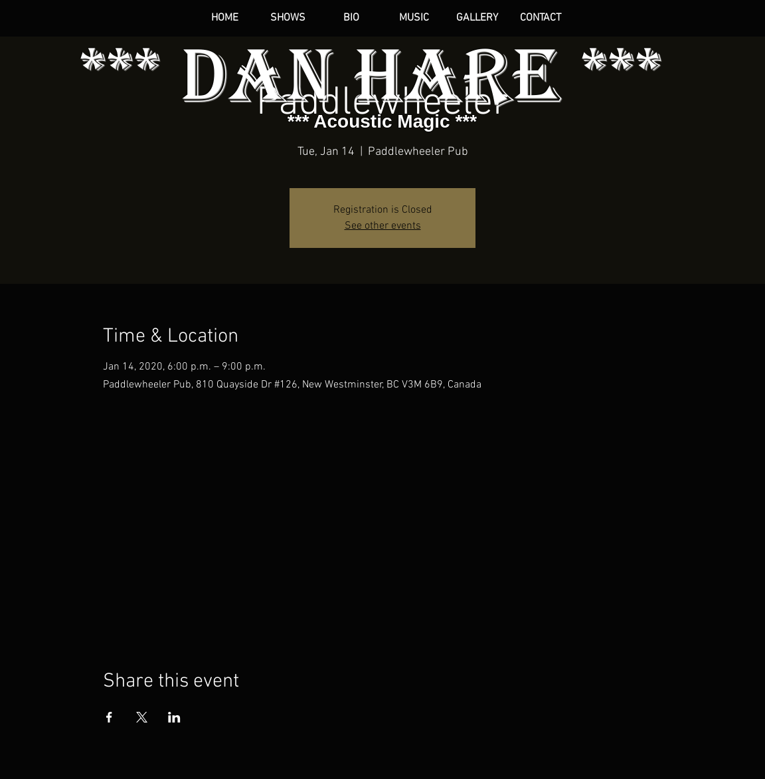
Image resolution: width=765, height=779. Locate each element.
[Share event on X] (141, 717)
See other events (383, 226)
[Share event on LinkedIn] (174, 717)
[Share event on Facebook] (109, 717)
